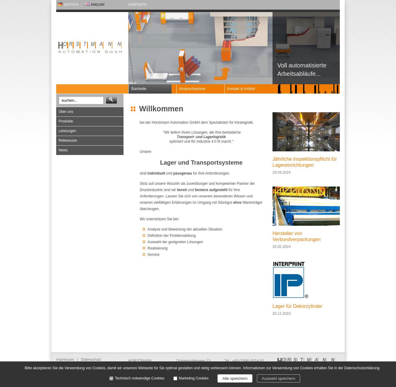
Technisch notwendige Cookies (139, 378)
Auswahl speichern (278, 378)
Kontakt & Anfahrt (241, 89)
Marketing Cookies (194, 378)
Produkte (66, 121)
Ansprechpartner (192, 89)
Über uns (66, 112)
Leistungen (67, 131)
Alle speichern (235, 378)
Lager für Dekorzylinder (297, 306)
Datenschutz (91, 360)
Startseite (137, 4)
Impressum (65, 360)
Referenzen (68, 140)
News (63, 150)
